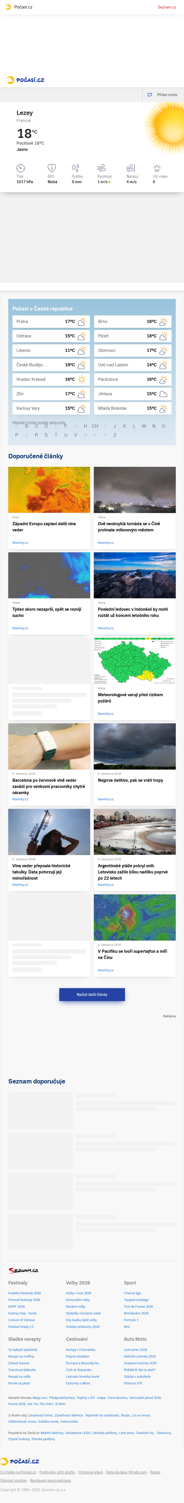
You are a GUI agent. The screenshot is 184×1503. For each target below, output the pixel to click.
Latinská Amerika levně (82, 1376)
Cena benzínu (117, 1398)
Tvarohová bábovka (22, 1370)
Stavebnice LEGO (77, 1433)
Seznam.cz (167, 7)
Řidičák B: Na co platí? (140, 1370)
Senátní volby (75, 1306)
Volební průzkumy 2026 (82, 1327)
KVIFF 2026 (16, 1306)
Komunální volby (78, 1300)
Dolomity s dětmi (78, 1383)
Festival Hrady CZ (21, 1327)
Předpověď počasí (62, 1398)
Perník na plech (19, 1383)
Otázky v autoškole (137, 1376)
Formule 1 (131, 1320)
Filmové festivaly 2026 (24, 1300)
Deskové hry (145, 1433)
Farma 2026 (17, 1404)
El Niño (60, 1404)
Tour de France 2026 (138, 1306)
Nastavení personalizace (50, 1480)
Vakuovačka (69, 1421)
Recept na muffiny (21, 1356)
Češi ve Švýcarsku (79, 1370)
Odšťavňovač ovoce (22, 1421)
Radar (155, 1472)
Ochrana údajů (91, 1472)
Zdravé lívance (18, 1363)
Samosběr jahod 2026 (145, 1398)
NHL (127, 1327)
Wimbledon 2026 (136, 1313)
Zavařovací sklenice (69, 1415)
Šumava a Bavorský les (82, 1363)
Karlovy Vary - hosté (22, 1313)
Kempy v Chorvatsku (80, 1350)
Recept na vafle (19, 1376)
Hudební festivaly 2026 (24, 1293)
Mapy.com (40, 1398)
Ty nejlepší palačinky (22, 1350)
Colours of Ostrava (21, 1320)
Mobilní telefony (52, 1433)
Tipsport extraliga (136, 1300)
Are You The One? (40, 1404)
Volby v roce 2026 (78, 1293)
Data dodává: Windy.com (126, 1472)
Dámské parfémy (105, 1433)
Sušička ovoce (48, 1421)
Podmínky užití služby (57, 1472)
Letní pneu (126, 1433)
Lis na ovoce (141, 1415)
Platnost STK (133, 1383)
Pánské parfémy (43, 1439)
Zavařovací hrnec (40, 1415)
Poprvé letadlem (77, 1356)
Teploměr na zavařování (102, 1415)
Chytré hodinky (19, 1439)
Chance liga (132, 1293)
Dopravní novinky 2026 (140, 1363)
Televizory (164, 1433)
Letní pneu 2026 (135, 1350)
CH (95, 426)
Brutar (125, 1415)
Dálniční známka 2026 (140, 1356)
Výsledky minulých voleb (83, 1313)
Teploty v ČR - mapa (91, 1398)
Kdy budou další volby (81, 1320)
